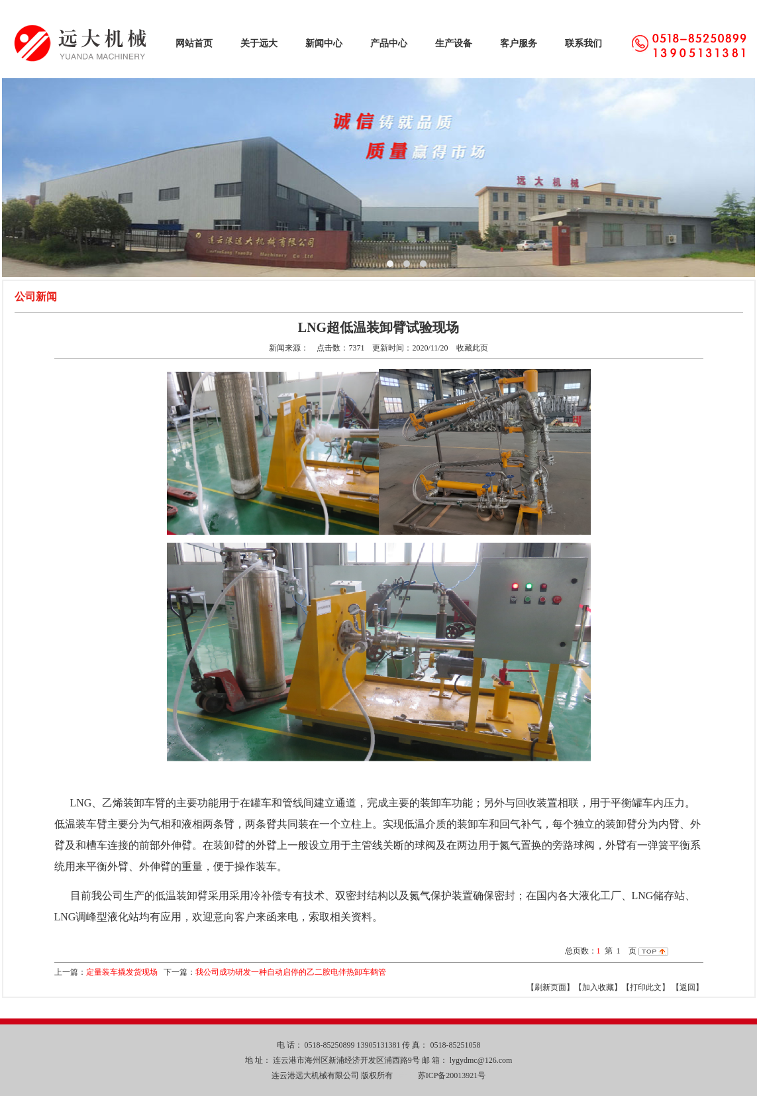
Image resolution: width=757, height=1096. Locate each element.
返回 (687, 987)
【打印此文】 (646, 987)
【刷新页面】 (550, 987)
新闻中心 (323, 43)
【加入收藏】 (598, 987)
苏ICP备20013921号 (451, 1075)
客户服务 (518, 43)
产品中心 (388, 43)
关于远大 (259, 43)
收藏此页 (472, 348)
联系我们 (583, 43)
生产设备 (453, 43)
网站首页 (194, 43)
